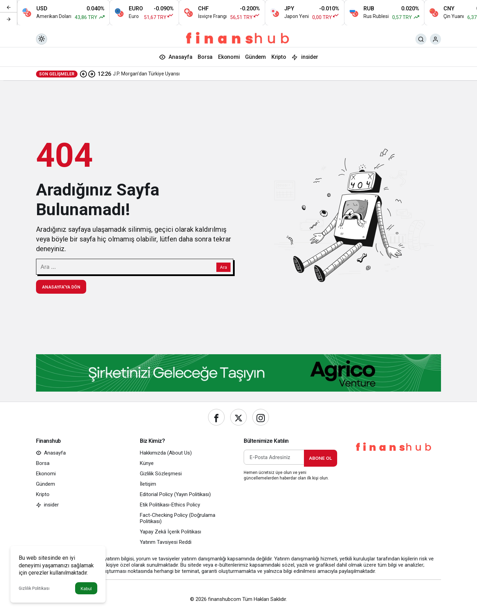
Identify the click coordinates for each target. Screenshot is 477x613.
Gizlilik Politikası (34, 588)
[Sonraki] (8, 18)
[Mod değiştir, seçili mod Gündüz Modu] (41, 39)
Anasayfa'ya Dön (61, 287)
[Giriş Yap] (435, 39)
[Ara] (420, 39)
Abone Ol (320, 458)
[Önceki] (8, 6)
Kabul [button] (86, 588)
